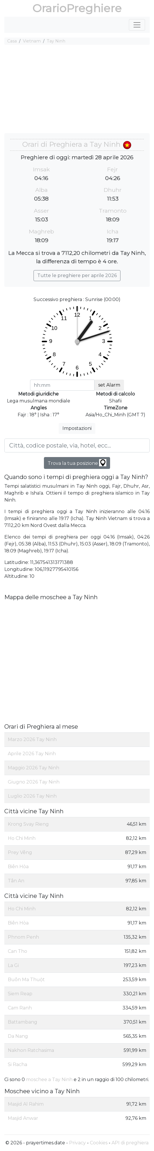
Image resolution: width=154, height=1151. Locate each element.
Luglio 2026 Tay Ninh (32, 796)
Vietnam (32, 41)
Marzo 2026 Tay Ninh (32, 739)
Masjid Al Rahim (26, 1104)
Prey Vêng (20, 852)
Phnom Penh (23, 937)
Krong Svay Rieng (28, 824)
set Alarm (109, 385)
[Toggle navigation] (137, 25)
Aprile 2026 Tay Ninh (32, 753)
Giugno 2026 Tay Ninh (34, 782)
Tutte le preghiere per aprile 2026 (77, 275)
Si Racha (17, 1064)
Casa (12, 41)
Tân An (16, 880)
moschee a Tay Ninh (49, 1079)
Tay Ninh (56, 41)
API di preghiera (130, 1143)
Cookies (98, 1143)
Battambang (22, 1022)
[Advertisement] (77, 89)
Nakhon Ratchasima (31, 1050)
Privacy (77, 1143)
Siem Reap (20, 993)
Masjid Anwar (23, 1118)
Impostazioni (77, 428)
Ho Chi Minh (22, 838)
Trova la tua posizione (77, 462)
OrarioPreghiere (77, 8)
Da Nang (18, 1036)
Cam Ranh (20, 1008)
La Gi (13, 965)
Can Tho (17, 951)
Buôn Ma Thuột (26, 979)
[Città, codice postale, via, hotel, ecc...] (77, 445)
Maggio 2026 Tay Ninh (33, 768)
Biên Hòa (18, 866)
